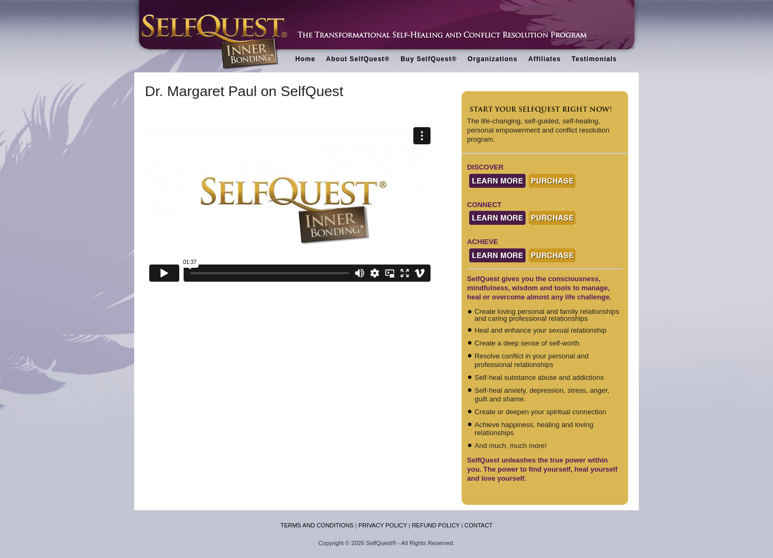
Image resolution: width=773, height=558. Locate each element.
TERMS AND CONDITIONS (316, 525)
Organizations (492, 59)
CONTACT (478, 525)
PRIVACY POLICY (383, 525)
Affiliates (544, 59)
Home (305, 59)
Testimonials (594, 59)
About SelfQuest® (358, 59)
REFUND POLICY (436, 525)
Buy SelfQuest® (428, 59)
